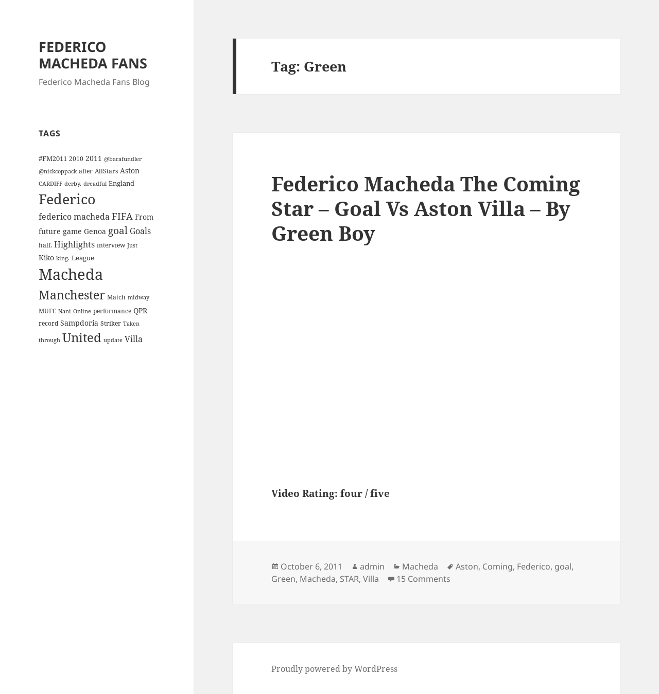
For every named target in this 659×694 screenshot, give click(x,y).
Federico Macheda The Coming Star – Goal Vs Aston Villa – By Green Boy (425, 208)
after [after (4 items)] (86, 171)
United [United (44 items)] (81, 337)
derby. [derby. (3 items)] (72, 183)
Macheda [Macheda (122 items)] (71, 274)
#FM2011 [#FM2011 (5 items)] (53, 158)
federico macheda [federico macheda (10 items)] (74, 216)
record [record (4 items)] (48, 323)
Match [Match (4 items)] (116, 297)
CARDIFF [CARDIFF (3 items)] (50, 183)
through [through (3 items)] (49, 340)
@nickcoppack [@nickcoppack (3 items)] (58, 171)
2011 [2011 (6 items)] (93, 158)
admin (372, 566)
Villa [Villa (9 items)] (134, 339)
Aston (467, 566)
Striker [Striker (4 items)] (110, 323)
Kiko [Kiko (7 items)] (46, 257)
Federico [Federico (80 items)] (67, 198)
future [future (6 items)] (50, 231)
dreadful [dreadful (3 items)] (95, 183)
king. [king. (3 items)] (63, 258)
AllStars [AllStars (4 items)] (106, 171)
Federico (533, 566)
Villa (371, 578)
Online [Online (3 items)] (82, 311)
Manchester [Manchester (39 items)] (72, 295)
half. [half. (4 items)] (45, 245)
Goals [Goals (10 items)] (140, 231)
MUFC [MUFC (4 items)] (47, 311)
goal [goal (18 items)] (118, 230)
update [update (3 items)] (113, 340)
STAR (349, 578)
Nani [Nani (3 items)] (64, 311)
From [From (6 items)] (144, 217)
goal (562, 566)
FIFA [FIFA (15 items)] (122, 216)
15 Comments (423, 578)
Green (283, 578)
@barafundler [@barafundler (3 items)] (123, 159)
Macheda (420, 566)
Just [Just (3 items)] (132, 245)
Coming (497, 566)
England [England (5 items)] (121, 183)
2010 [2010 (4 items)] (76, 158)
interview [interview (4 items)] (111, 245)
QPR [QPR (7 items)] (140, 310)
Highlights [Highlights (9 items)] (74, 244)
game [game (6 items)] (72, 231)
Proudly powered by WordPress (334, 668)
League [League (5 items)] (83, 257)
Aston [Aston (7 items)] (130, 170)
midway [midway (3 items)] (138, 297)
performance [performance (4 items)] (112, 311)
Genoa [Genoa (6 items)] (95, 231)
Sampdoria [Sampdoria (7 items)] (79, 323)
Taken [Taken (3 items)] (131, 323)
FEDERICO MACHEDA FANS (93, 55)
